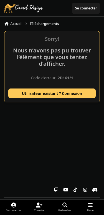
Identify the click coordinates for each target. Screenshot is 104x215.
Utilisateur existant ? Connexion (52, 93)
